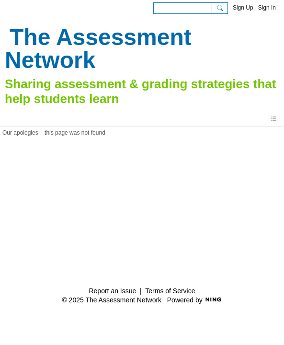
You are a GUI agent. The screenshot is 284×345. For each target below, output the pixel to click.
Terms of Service (170, 291)
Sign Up (243, 7)
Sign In (267, 7)
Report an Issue (112, 291)
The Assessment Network (98, 48)
